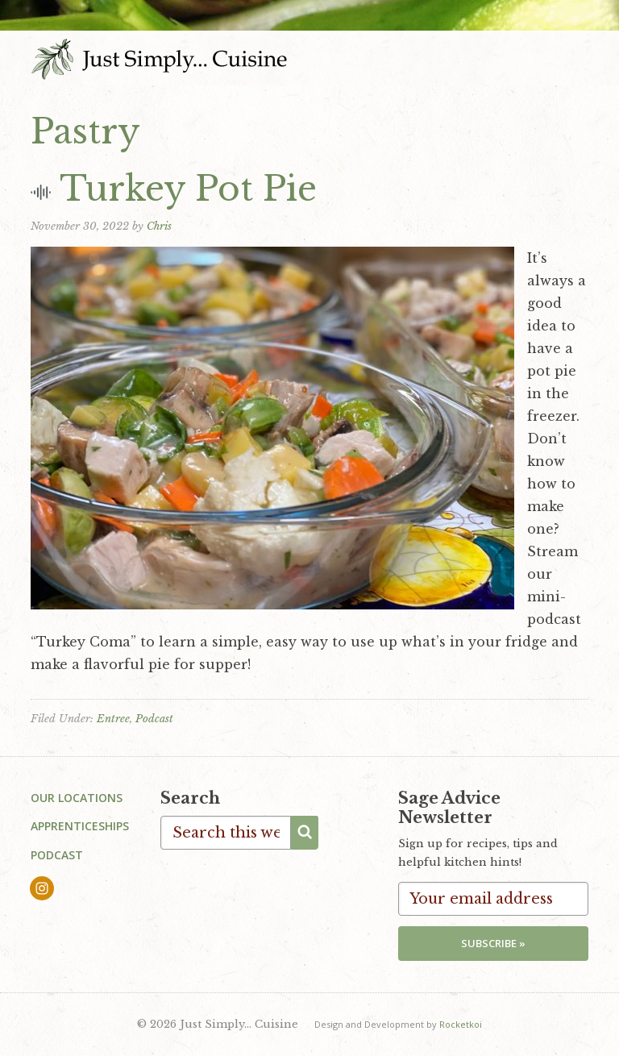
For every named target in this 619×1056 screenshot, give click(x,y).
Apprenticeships (80, 826)
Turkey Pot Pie (188, 189)
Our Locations (77, 797)
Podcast (154, 718)
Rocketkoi (460, 1024)
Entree (113, 718)
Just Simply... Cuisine (159, 59)
